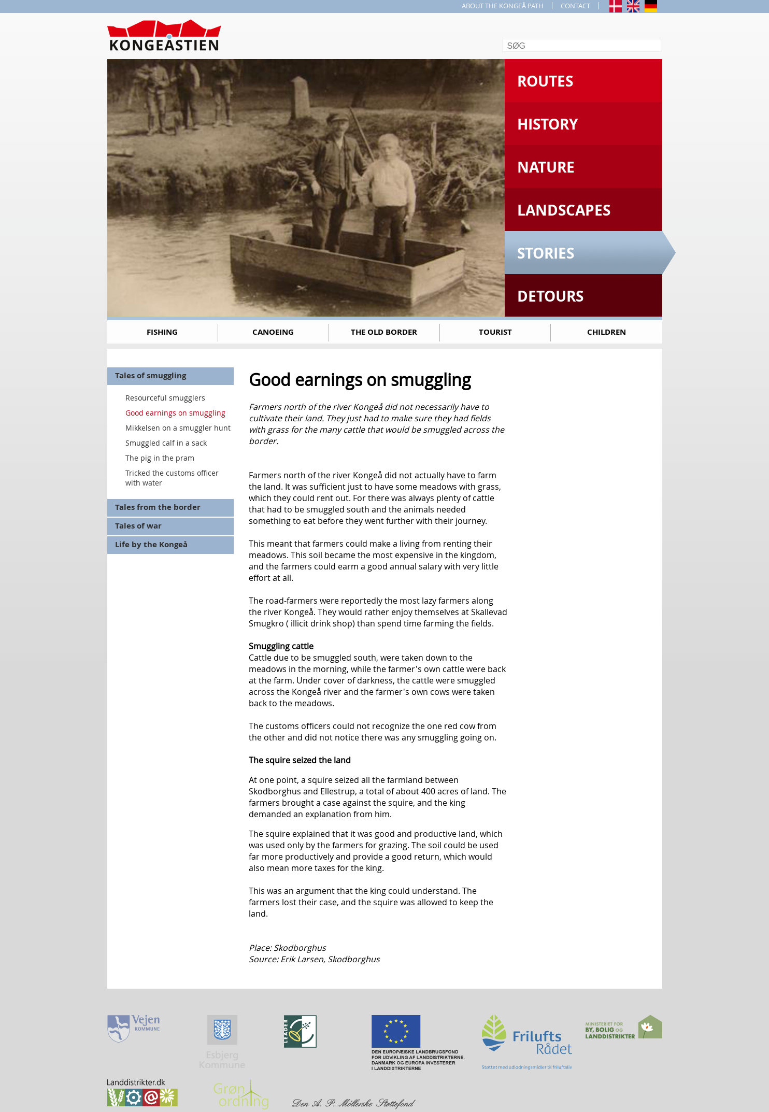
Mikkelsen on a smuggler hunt (178, 428)
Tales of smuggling (150, 375)
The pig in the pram (159, 458)
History (547, 124)
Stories (545, 253)
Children (606, 331)
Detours (550, 296)
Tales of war (138, 525)
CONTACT (575, 5)
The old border (384, 331)
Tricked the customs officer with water (172, 478)
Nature (546, 167)
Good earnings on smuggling (175, 413)
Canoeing (273, 331)
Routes (545, 81)
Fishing (162, 331)
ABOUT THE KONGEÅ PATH (503, 5)
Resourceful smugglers (165, 398)
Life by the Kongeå (151, 544)
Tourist (495, 331)
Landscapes (563, 210)
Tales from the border (158, 507)
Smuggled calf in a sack (166, 443)
